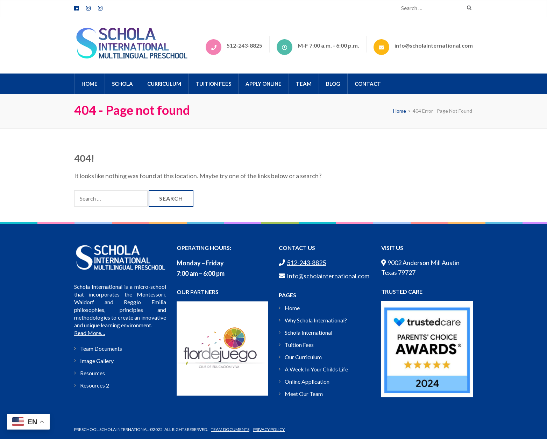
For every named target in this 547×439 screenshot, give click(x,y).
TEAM (304, 84)
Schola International (308, 332)
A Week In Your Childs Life (316, 369)
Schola (122, 84)
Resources (92, 373)
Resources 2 (94, 385)
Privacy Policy (269, 429)
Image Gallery (97, 360)
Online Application (307, 381)
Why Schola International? (316, 320)
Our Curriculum (303, 357)
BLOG (333, 84)
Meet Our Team (304, 393)
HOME (89, 84)
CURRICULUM (164, 84)
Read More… (89, 332)
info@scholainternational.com (434, 45)
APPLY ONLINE (264, 84)
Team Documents (101, 348)
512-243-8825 (244, 45)
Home (292, 308)
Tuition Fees (213, 84)
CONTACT (368, 84)
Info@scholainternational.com (324, 276)
